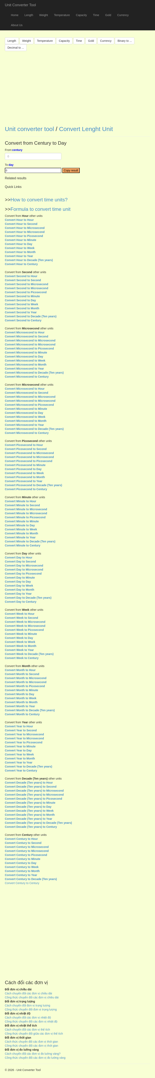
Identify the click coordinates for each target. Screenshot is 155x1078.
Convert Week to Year (19, 650)
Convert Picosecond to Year (23, 481)
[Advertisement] (77, 91)
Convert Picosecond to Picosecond (28, 461)
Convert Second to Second (23, 280)
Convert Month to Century (22, 714)
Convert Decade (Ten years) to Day (28, 806)
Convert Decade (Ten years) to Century (31, 826)
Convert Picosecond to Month (25, 477)
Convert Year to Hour (19, 726)
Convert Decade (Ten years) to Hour (29, 782)
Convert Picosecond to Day (23, 469)
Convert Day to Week (19, 585)
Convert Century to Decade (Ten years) (31, 879)
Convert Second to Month (22, 308)
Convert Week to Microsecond (25, 621)
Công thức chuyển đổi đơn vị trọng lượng (31, 1009)
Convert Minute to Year (20, 537)
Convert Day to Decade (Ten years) (28, 597)
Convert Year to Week (19, 754)
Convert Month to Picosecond (25, 686)
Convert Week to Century (22, 658)
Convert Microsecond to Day (24, 356)
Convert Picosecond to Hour (24, 445)
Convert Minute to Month (21, 533)
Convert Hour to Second (21, 223)
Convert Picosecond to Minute (25, 465)
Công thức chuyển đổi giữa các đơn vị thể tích (34, 1033)
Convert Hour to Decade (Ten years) (29, 260)
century (17, 150)
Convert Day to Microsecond (24, 565)
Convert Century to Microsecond (27, 846)
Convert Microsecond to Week (25, 360)
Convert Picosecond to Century (26, 489)
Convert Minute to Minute (22, 521)
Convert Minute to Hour (20, 501)
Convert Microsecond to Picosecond (29, 348)
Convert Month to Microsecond (25, 678)
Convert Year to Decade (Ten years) (28, 766)
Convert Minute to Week (21, 529)
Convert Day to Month (19, 589)
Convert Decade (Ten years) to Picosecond (33, 798)
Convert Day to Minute (20, 577)
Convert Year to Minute (20, 746)
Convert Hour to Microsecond (25, 228)
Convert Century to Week (22, 867)
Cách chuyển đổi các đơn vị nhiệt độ (28, 1017)
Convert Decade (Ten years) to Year (28, 818)
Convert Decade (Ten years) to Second (31, 786)
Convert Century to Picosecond (26, 855)
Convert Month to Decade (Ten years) (30, 710)
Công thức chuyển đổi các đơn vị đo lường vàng (35, 1057)
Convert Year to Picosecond (23, 742)
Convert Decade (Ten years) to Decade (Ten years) (38, 822)
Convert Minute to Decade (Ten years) (30, 541)
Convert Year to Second (21, 730)
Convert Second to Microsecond (26, 284)
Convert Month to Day (19, 694)
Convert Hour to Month (20, 252)
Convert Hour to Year (19, 256)
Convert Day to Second (20, 561)
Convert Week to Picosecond (24, 629)
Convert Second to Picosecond (26, 292)
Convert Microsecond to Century (27, 376)
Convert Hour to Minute (20, 240)
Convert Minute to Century (22, 545)
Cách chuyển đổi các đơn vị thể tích (27, 1029)
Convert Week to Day (19, 637)
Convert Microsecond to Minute (26, 352)
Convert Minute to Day (20, 525)
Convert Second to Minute (22, 296)
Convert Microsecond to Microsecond (30, 340)
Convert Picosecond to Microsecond (29, 453)
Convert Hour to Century (21, 264)
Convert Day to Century (20, 601)
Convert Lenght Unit (86, 129)
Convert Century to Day (20, 863)
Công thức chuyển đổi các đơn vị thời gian (31, 1045)
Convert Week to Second (21, 617)
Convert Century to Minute (22, 859)
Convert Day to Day (18, 581)
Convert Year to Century (21, 770)
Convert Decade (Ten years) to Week (29, 810)
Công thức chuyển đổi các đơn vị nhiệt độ (31, 1021)
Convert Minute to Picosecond (25, 517)
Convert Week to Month (20, 646)
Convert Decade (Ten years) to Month (30, 814)
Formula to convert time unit (40, 209)
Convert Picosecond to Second (26, 449)
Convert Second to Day (20, 300)
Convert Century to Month (22, 871)
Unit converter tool (29, 129)
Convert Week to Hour (20, 613)
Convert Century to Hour (21, 838)
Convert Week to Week (20, 642)
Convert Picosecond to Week (24, 473)
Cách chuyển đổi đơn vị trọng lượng (27, 1005)
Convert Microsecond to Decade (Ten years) (34, 372)
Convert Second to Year (21, 312)
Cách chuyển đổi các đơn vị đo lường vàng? (33, 1053)
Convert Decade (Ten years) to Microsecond (34, 790)
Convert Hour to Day (18, 244)
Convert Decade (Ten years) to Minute (30, 802)
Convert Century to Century (22, 883)
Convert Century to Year (21, 875)
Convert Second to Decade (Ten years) (31, 316)
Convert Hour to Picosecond (24, 236)
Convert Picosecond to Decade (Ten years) (33, 485)
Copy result (71, 170)
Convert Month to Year (20, 706)
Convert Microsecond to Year (24, 368)
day (11, 164)
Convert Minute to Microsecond (26, 509)
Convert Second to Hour (21, 276)
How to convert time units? (39, 199)
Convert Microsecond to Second (26, 336)
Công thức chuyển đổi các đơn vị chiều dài (32, 997)
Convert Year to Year (18, 762)
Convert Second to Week (21, 304)
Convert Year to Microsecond (24, 734)
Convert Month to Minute (21, 690)
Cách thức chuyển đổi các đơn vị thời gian (31, 1041)
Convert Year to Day (18, 750)
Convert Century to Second (23, 842)
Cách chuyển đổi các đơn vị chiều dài (28, 993)
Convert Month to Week (20, 698)
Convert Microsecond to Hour (25, 332)
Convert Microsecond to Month (25, 364)
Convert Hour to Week (20, 248)
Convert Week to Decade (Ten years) (29, 654)
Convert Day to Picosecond (23, 573)
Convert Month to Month (21, 702)
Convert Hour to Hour (19, 219)
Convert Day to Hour (18, 557)
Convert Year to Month (20, 758)
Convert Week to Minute (21, 633)
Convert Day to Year (18, 593)
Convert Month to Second (22, 674)
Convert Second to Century (23, 320)
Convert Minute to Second (22, 505)
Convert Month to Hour (20, 670)
